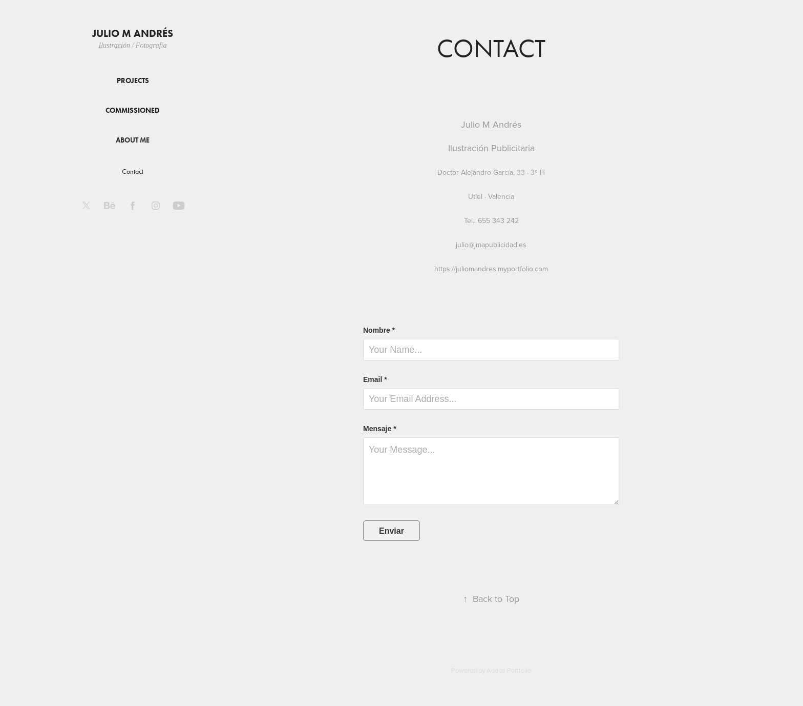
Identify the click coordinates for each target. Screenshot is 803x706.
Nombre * (379, 330)
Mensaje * (379, 428)
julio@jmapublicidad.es (491, 244)
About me (133, 140)
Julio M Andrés (132, 33)
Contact (132, 171)
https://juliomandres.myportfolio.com (491, 269)
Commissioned (132, 110)
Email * (375, 379)
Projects (133, 80)
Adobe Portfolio (509, 670)
